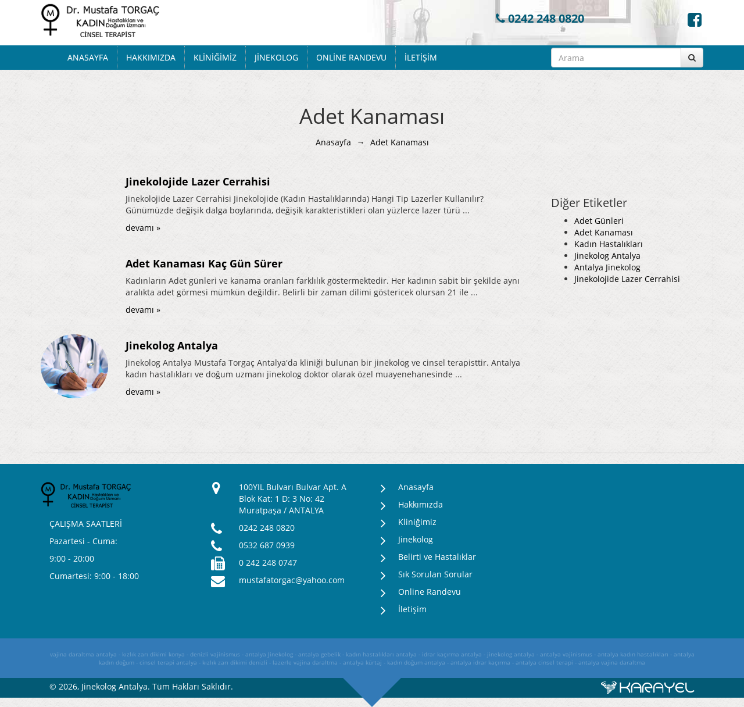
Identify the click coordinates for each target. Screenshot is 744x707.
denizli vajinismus (215, 654)
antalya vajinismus (566, 654)
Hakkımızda (151, 57)
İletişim (421, 57)
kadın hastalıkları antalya (381, 654)
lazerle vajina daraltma (305, 662)
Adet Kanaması (603, 232)
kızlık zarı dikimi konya (153, 654)
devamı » (143, 227)
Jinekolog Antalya (607, 255)
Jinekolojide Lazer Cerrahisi (627, 278)
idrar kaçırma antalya (452, 654)
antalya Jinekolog (269, 654)
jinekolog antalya (511, 654)
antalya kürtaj (362, 662)
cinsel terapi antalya (168, 662)
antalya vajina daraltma (611, 662)
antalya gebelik (319, 654)
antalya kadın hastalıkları (633, 654)
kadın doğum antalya (416, 662)
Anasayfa (87, 57)
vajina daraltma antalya (83, 654)
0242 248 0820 (540, 18)
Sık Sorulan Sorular (435, 574)
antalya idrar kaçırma (480, 662)
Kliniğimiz (215, 57)
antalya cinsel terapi (544, 662)
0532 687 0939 (267, 545)
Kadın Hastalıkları (608, 243)
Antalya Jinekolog (607, 267)
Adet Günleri (599, 220)
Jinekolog (276, 57)
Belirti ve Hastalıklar (437, 556)
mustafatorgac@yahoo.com (292, 579)
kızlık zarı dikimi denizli (234, 662)
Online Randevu (351, 57)
